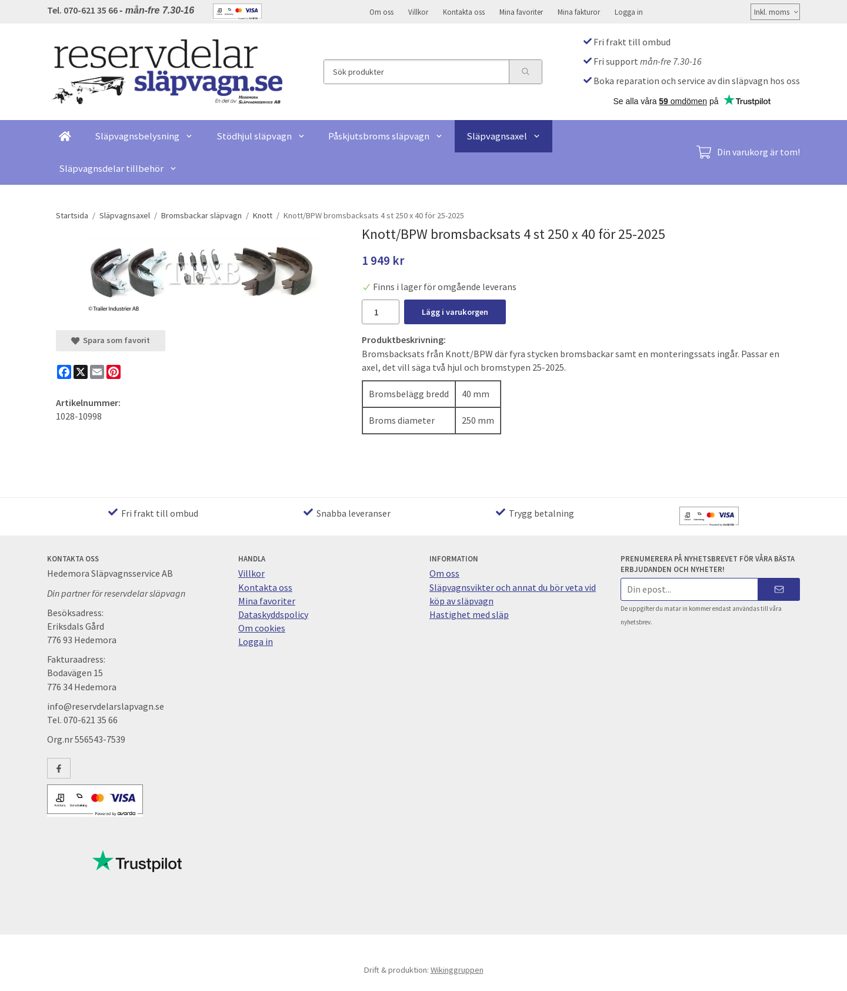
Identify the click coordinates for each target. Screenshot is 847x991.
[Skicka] (779, 589)
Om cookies (261, 628)
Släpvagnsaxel (503, 135)
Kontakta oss (464, 11)
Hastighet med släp (469, 614)
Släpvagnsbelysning (144, 135)
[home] (65, 136)
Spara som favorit (110, 340)
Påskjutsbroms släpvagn (385, 135)
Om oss (381, 11)
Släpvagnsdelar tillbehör (118, 168)
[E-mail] (97, 372)
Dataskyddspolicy (273, 614)
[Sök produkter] (416, 72)
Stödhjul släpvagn (260, 135)
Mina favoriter (521, 11)
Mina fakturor (579, 11)
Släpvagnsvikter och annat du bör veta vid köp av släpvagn (512, 594)
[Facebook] (64, 372)
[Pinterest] (113, 372)
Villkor (418, 11)
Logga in (629, 11)
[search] (525, 72)
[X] (80, 372)
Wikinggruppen (457, 970)
